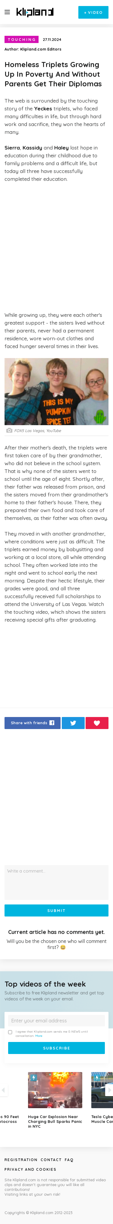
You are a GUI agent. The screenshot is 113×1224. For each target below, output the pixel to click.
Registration (21, 1160)
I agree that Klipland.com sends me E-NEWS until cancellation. (48, 1034)
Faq (69, 1160)
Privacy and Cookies (31, 1169)
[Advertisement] (56, 246)
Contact (51, 1160)
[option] (56, 1100)
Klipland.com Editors (40, 49)
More (38, 1036)
